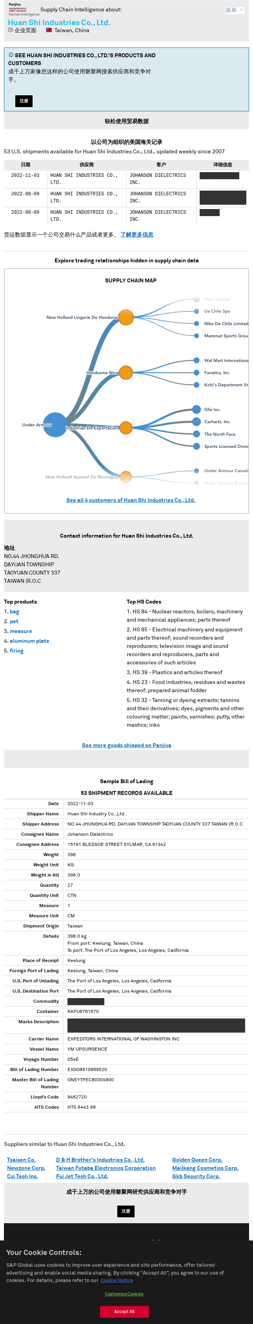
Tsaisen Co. (21, 1160)
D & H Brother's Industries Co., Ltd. (100, 1160)
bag (14, 612)
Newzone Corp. (26, 1168)
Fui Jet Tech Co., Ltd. (82, 1176)
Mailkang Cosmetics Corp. (205, 1168)
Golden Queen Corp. (197, 1160)
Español (130, 1243)
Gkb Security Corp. (196, 1176)
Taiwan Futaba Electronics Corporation (106, 1168)
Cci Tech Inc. (22, 1176)
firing (17, 651)
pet (14, 621)
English (101, 1243)
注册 (24, 101)
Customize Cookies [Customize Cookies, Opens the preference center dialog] (124, 1304)
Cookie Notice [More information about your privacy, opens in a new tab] (116, 1291)
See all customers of (130, 500)
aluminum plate (29, 641)
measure (21, 631)
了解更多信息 (136, 235)
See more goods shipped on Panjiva (126, 745)
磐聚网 (24, 9)
